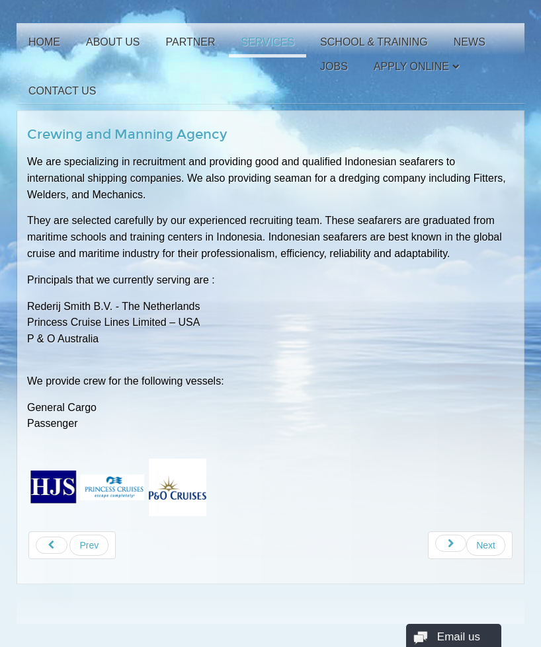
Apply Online (411, 66)
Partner (191, 42)
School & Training (374, 42)
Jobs (334, 66)
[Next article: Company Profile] (470, 545)
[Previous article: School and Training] (72, 545)
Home (44, 42)
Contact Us (62, 90)
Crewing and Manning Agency (127, 134)
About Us (113, 42)
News (469, 42)
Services (267, 42)
